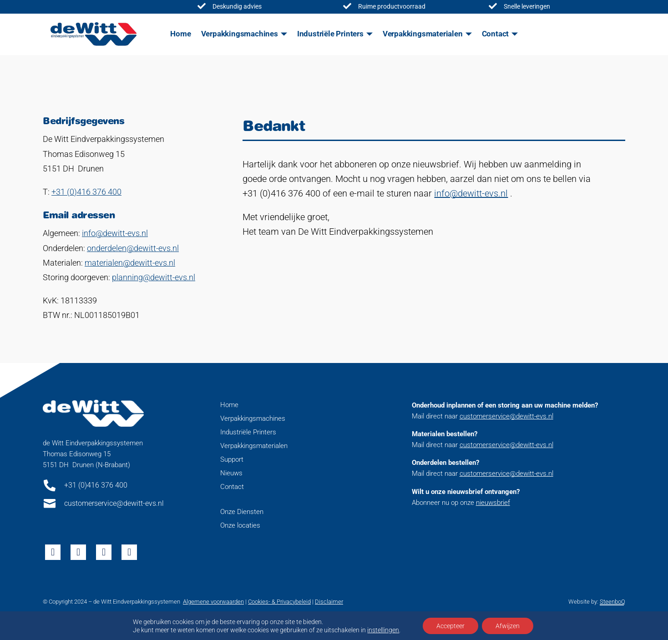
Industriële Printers (330, 33)
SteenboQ (612, 601)
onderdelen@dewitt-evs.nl (133, 248)
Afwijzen (508, 626)
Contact (495, 33)
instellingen (383, 630)
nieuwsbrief (493, 503)
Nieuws (231, 473)
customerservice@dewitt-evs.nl (506, 416)
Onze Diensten (241, 512)
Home (180, 33)
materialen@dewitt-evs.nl (130, 262)
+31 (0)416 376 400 (86, 192)
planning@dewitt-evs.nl (153, 277)
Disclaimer (329, 601)
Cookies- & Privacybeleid (279, 601)
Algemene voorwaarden (213, 601)
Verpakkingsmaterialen (423, 33)
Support (231, 459)
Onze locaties (240, 525)
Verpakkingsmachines (239, 33)
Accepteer (450, 626)
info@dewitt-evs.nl (115, 233)
